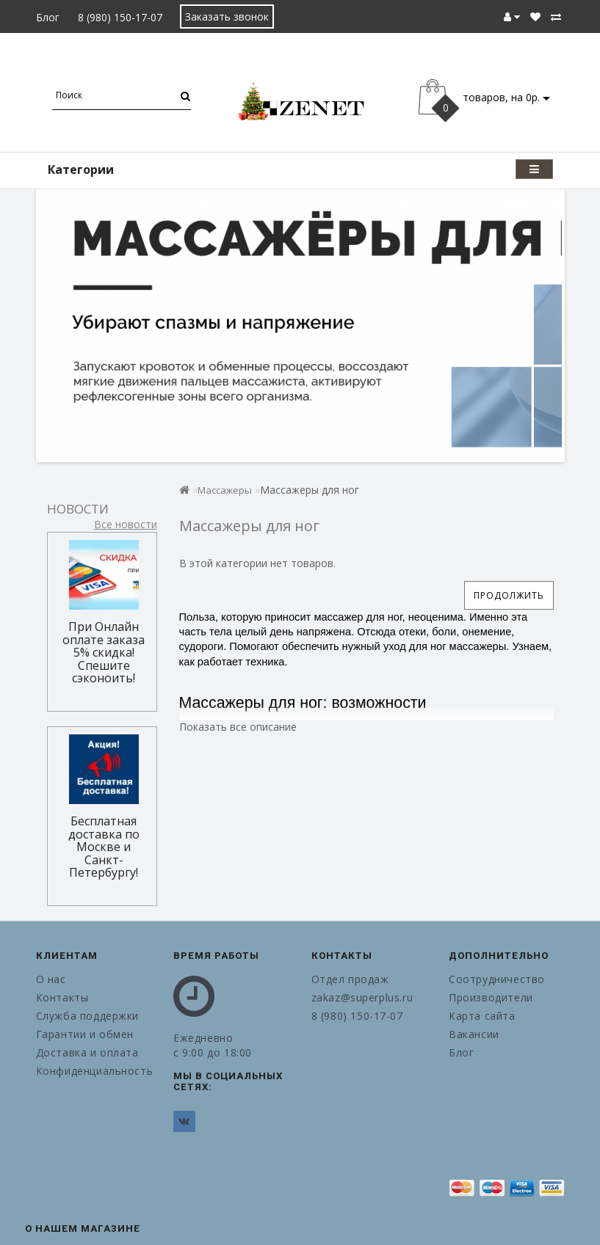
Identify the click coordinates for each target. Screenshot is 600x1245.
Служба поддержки (88, 1016)
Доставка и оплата (87, 1052)
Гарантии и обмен (85, 1034)
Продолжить (509, 595)
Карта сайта (482, 1016)
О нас (51, 979)
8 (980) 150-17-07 (120, 17)
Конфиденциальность (94, 1071)
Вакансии (474, 1034)
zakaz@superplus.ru (362, 997)
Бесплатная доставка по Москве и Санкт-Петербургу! (104, 846)
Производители (491, 997)
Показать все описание (238, 727)
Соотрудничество (497, 979)
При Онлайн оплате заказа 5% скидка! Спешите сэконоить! (103, 652)
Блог (47, 17)
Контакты (62, 997)
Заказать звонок (227, 16)
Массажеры (225, 490)
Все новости (125, 524)
